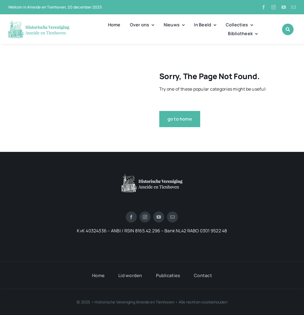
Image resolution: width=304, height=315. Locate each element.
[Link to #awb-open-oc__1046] (288, 29)
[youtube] (283, 7)
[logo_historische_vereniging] (38, 22)
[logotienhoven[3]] (152, 176)
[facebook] (263, 7)
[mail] (293, 7)
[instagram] (273, 7)
